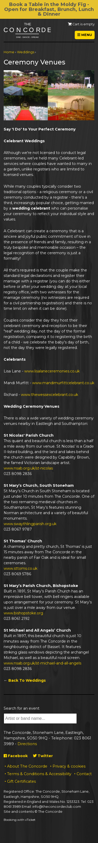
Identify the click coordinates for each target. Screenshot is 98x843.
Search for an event (21, 708)
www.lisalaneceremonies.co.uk (52, 371)
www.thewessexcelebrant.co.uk (49, 394)
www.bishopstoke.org (23, 613)
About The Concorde (27, 766)
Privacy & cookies (69, 766)
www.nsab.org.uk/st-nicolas (28, 468)
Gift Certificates (21, 781)
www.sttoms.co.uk (20, 568)
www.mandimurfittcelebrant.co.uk (63, 383)
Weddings (25, 52)
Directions (27, 743)
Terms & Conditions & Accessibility (39, 773)
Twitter (43, 755)
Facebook (16, 755)
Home (9, 52)
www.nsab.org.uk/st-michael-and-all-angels (42, 663)
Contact (84, 773)
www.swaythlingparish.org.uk (30, 523)
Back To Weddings (27, 680)
